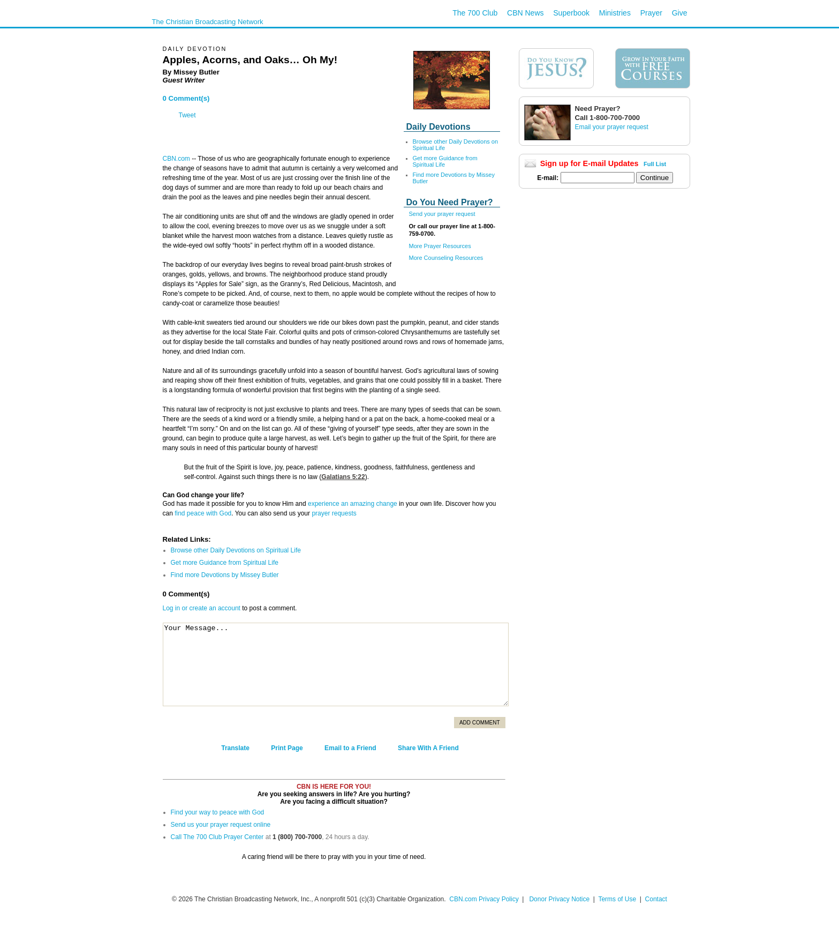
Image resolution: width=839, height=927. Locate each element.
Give (679, 13)
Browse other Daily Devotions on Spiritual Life (236, 550)
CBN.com (176, 158)
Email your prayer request (611, 127)
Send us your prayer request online (221, 824)
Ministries (615, 13)
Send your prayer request (442, 214)
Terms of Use (618, 899)
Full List (655, 164)
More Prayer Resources (440, 246)
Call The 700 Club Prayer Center (217, 837)
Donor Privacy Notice (559, 899)
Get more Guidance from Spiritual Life (445, 161)
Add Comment (479, 723)
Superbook (571, 13)
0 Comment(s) (186, 98)
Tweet (187, 115)
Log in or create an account (201, 608)
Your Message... (336, 664)
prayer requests (334, 513)
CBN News (525, 13)
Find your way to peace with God (217, 812)
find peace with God (203, 513)
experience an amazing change (352, 503)
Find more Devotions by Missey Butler (225, 575)
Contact (656, 899)
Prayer (651, 13)
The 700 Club (474, 13)
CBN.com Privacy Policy (483, 899)
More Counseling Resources (446, 258)
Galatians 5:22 (343, 477)
